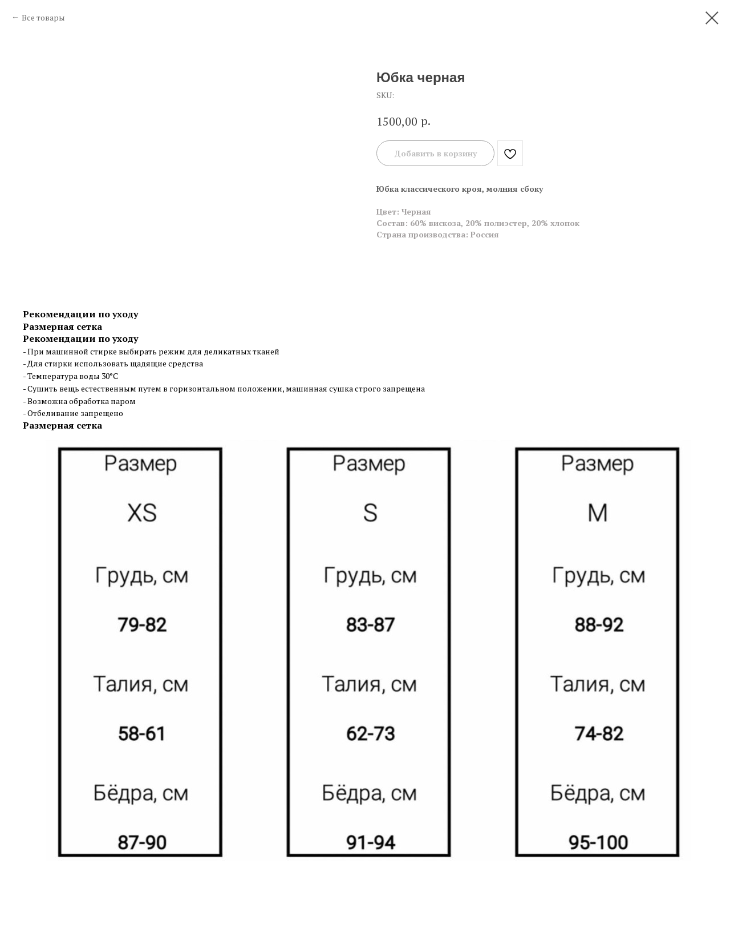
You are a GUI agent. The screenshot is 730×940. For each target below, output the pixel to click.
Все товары (43, 17)
